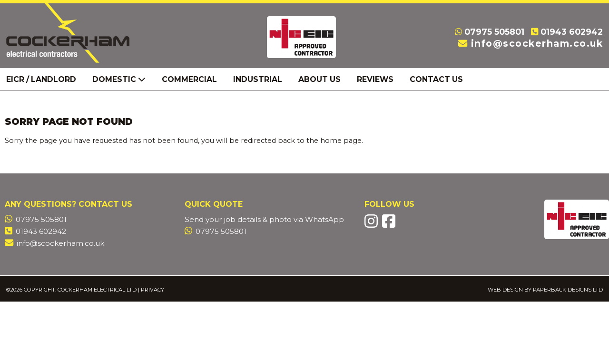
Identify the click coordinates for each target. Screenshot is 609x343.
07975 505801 (494, 32)
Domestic (119, 79)
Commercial (189, 79)
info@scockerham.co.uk (537, 43)
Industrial (257, 79)
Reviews (375, 79)
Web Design (505, 289)
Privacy (152, 289)
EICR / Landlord (41, 79)
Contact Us (436, 79)
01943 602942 (571, 32)
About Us (319, 79)
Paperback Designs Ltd (568, 289)
